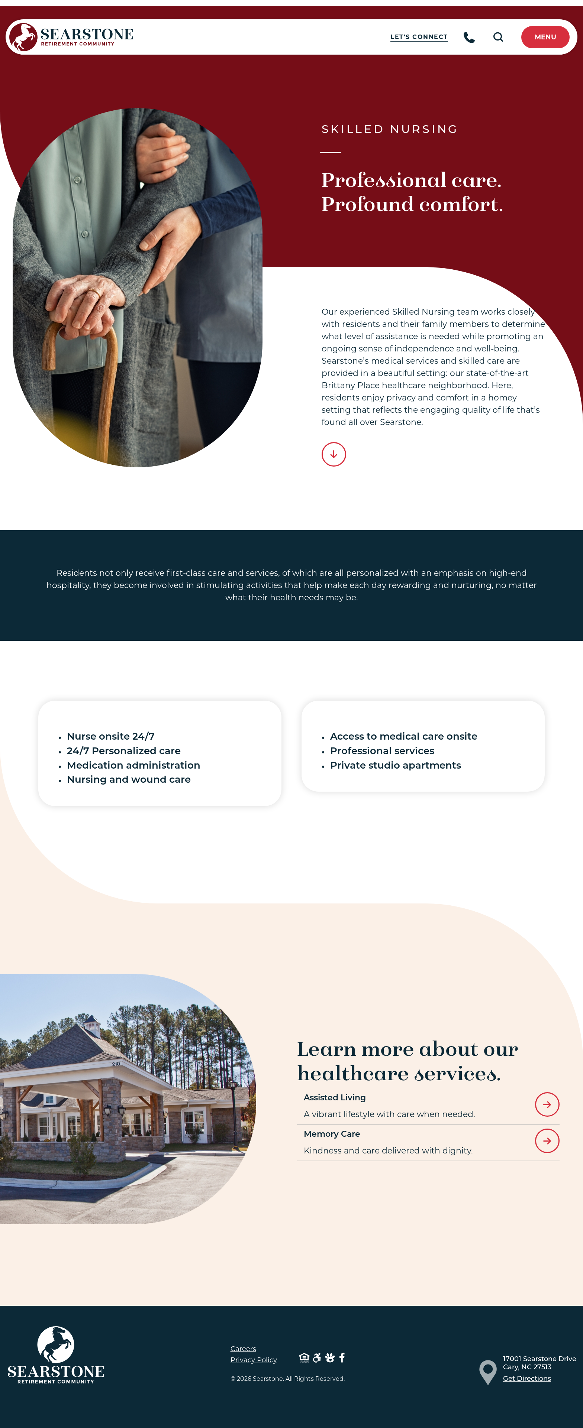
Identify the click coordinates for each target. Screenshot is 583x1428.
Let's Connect (422, 36)
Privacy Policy (254, 1360)
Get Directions (527, 1379)
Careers (243, 1349)
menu (545, 37)
